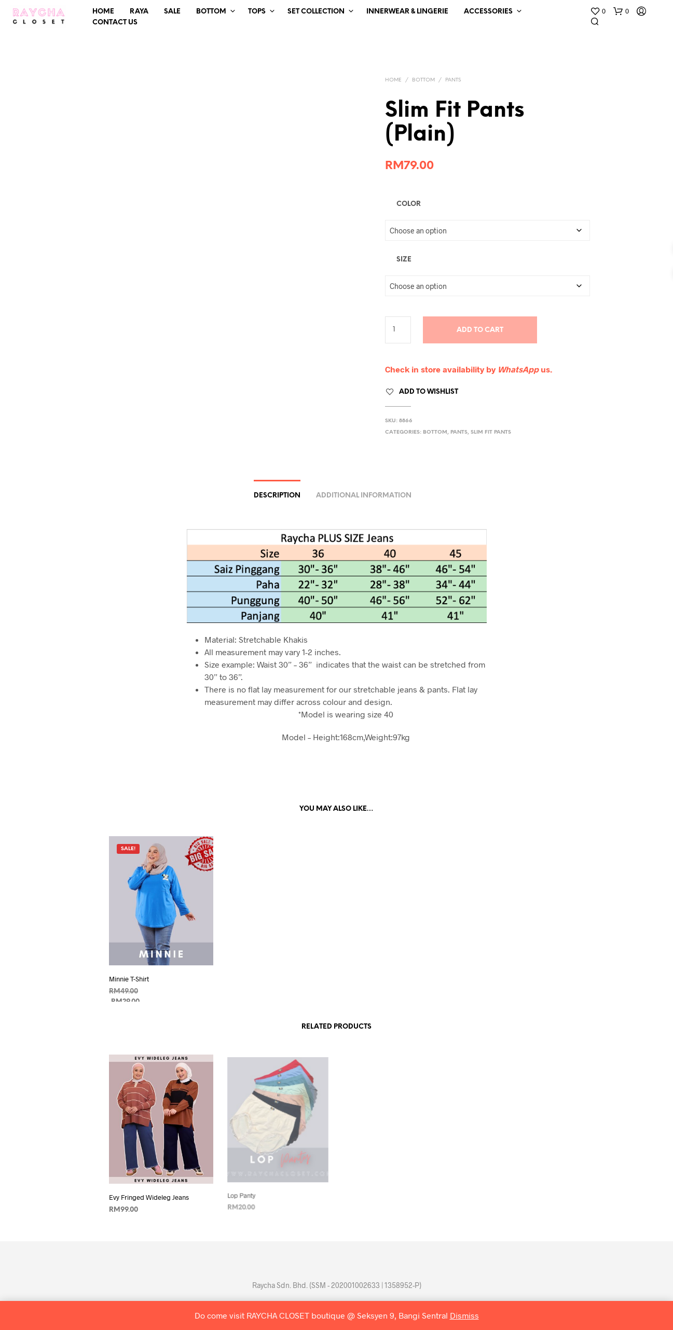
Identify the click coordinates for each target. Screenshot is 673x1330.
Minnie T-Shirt (129, 979)
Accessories (488, 11)
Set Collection (316, 11)
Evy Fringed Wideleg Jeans (150, 1193)
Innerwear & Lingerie (407, 11)
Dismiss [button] (464, 1315)
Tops (257, 11)
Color (408, 204)
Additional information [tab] (363, 495)
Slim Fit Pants (491, 432)
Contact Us (115, 22)
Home (103, 11)
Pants (453, 80)
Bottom (211, 11)
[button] (598, 11)
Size (403, 259)
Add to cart (480, 330)
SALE (172, 11)
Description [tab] (277, 495)
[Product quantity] (398, 329)
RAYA (139, 11)
